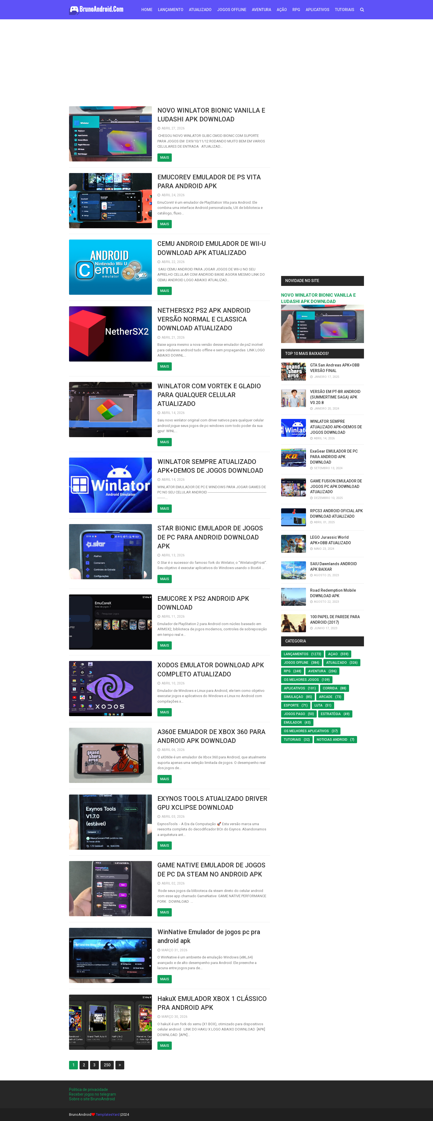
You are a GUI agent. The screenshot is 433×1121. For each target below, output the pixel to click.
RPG (296, 9)
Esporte (291, 705)
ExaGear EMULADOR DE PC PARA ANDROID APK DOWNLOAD (334, 456)
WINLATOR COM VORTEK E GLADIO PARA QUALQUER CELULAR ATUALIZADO (209, 395)
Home (146, 9)
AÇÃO (282, 9)
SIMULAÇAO (293, 697)
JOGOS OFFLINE (231, 9)
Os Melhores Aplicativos (306, 731)
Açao (333, 654)
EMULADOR (293, 722)
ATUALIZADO (200, 9)
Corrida (330, 688)
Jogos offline (296, 663)
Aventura (317, 671)
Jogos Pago (294, 714)
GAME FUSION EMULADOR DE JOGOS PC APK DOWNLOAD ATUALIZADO (336, 486)
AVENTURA (261, 9)
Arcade (325, 697)
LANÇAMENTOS (296, 654)
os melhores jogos (301, 680)
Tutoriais (292, 740)
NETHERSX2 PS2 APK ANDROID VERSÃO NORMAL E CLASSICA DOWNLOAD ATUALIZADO (203, 319)
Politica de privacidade (88, 1089)
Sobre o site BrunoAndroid (92, 1099)
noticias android (332, 740)
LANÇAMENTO (170, 9)
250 (107, 1065)
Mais (164, 157)
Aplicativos (294, 688)
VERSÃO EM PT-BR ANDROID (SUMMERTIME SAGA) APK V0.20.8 (335, 397)
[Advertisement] (216, 62)
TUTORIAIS (344, 9)
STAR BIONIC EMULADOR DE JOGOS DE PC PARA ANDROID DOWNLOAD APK (210, 537)
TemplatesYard (108, 1114)
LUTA (319, 705)
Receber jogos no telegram (92, 1094)
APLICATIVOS (317, 9)
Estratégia (331, 714)
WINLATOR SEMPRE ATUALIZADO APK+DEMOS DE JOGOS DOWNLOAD (336, 426)
